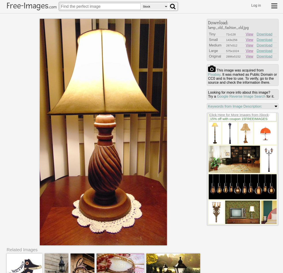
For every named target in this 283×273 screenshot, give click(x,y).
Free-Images (32, 6)
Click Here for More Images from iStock (239, 115)
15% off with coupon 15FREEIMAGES (239, 119)
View (249, 34)
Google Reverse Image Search (241, 96)
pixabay (214, 74)
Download (264, 34)
